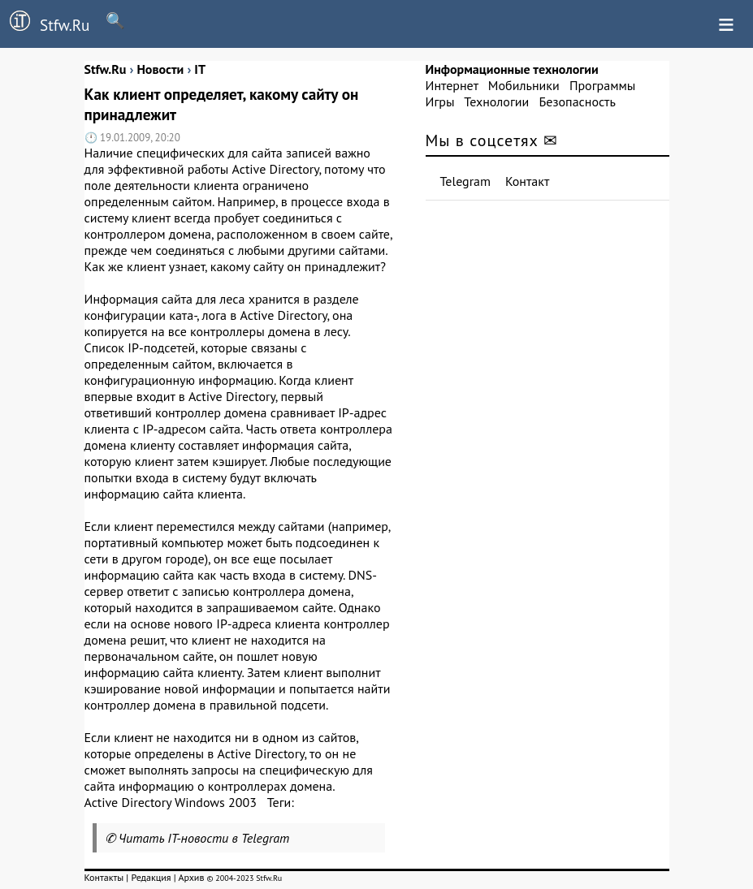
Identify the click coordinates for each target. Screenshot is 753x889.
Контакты (104, 877)
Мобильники (524, 85)
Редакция (151, 877)
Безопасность (577, 101)
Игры (440, 101)
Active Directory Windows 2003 (170, 802)
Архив (191, 877)
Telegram (465, 181)
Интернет (452, 85)
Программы (602, 85)
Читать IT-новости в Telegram (204, 838)
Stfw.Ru (44, 23)
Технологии (496, 101)
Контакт (527, 181)
